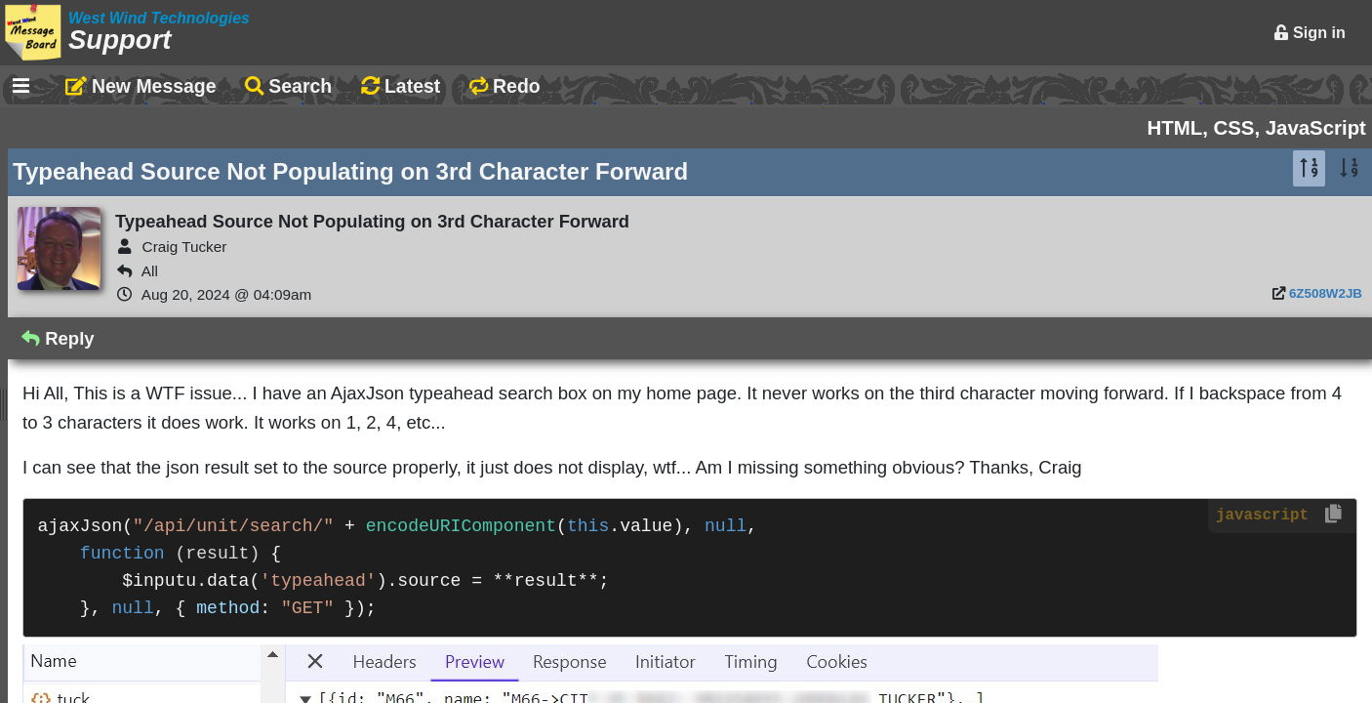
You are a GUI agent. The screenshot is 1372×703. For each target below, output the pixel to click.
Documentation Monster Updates (180, 471)
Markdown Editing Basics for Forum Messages (236, 300)
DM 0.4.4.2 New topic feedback (170, 688)
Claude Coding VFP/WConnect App (189, 364)
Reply (546, 338)
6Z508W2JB (1325, 293)
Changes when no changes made (181, 625)
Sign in (1309, 32)
